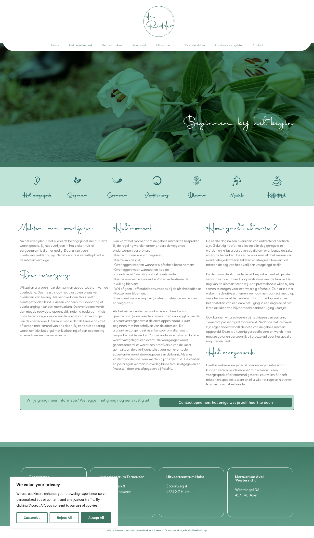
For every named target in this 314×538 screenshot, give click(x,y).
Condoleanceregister (229, 45)
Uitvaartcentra (165, 45)
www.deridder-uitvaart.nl (150, 530)
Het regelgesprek (80, 45)
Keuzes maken (112, 45)
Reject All (64, 518)
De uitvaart (139, 45)
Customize (32, 518)
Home (55, 45)
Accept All (96, 518)
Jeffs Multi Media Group (195, 530)
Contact (258, 45)
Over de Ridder (195, 45)
